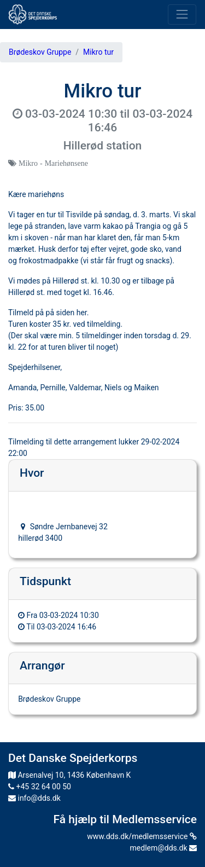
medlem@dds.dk (163, 847)
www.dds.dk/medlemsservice (142, 836)
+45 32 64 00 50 (39, 786)
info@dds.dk (34, 798)
